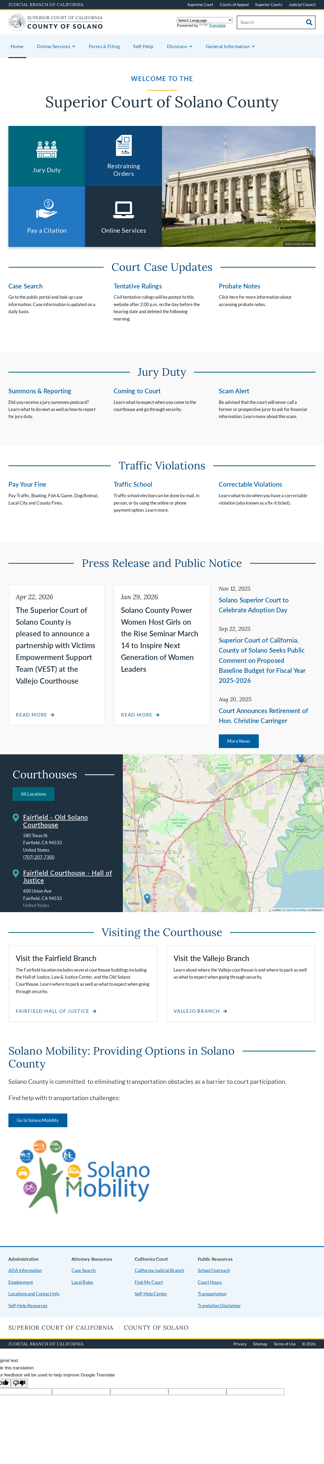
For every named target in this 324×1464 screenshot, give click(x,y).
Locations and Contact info (33, 1294)
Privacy (240, 1343)
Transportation (212, 1294)
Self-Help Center (151, 1294)
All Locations (33, 794)
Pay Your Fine (27, 484)
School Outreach (214, 1270)
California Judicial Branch (159, 1270)
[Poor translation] (19, 1383)
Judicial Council (302, 4)
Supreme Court (201, 4)
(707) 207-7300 (38, 857)
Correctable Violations (250, 484)
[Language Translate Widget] (204, 20)
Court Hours (210, 1282)
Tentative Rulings (138, 286)
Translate (212, 25)
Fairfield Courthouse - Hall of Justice (67, 876)
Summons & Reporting (39, 391)
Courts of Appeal (234, 4)
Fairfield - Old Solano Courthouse (55, 820)
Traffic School (133, 484)
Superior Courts (268, 4)
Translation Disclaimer (219, 1305)
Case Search (25, 286)
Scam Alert (234, 391)
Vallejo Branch (197, 1011)
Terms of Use (285, 1343)
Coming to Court (137, 391)
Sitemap (260, 1343)
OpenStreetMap (296, 910)
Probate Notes (239, 286)
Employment (20, 1282)
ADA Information (25, 1270)
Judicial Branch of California (46, 4)
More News (238, 741)
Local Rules (82, 1282)
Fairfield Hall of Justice (52, 1011)
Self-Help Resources (27, 1305)
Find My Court (149, 1282)
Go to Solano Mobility (38, 1120)
